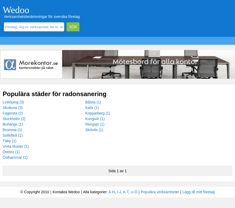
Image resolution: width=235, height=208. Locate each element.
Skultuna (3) (12, 108)
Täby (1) (9, 141)
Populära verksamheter (160, 192)
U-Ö (134, 192)
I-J (119, 192)
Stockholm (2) (14, 119)
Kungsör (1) (95, 119)
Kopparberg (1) (97, 113)
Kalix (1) (92, 108)
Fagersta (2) (13, 113)
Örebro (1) (11, 152)
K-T (126, 192)
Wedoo (16, 10)
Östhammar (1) (15, 157)
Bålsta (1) (93, 102)
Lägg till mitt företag (198, 192)
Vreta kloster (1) (16, 146)
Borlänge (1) (13, 124)
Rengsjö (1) (94, 124)
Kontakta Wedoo (66, 192)
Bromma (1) (12, 130)
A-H (112, 192)
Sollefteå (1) (12, 135)
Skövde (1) (94, 130)
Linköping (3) (13, 102)
